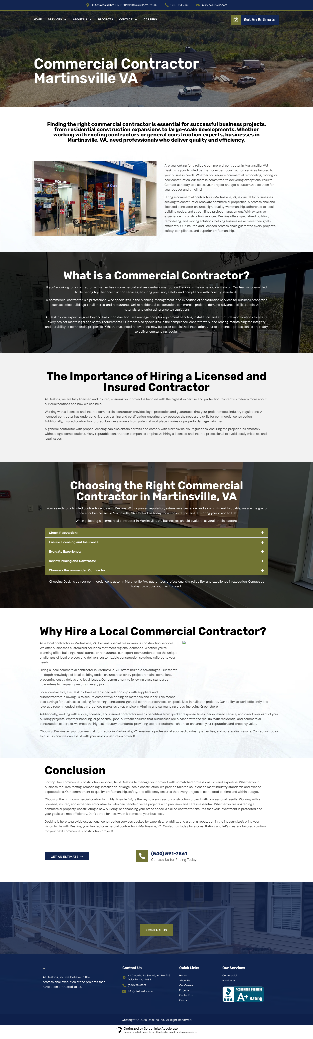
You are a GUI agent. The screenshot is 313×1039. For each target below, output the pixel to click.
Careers (150, 19)
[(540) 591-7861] (142, 856)
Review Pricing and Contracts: (72, 561)
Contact (128, 19)
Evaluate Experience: (65, 551)
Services (57, 19)
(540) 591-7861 (169, 853)
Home (38, 19)
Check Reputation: (63, 533)
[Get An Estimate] (236, 20)
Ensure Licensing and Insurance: (74, 542)
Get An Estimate (259, 19)
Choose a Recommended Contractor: (78, 570)
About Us (82, 19)
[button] (156, 532)
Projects (105, 19)
